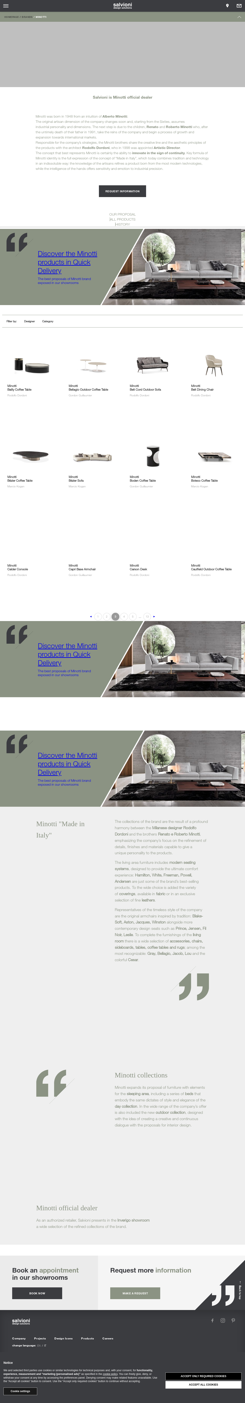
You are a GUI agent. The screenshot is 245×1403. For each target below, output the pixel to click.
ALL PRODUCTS (122, 219)
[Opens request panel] (239, 6)
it (45, 1345)
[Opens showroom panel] (227, 6)
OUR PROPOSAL (122, 214)
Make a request (135, 1293)
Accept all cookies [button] (203, 1384)
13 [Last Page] (147, 616)
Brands (27, 16)
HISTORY (122, 224)
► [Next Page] (154, 616)
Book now (37, 1293)
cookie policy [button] (110, 1374)
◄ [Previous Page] (91, 616)
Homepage (11, 16)
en (39, 1345)
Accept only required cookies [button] (203, 1376)
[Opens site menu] (6, 6)
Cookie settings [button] (20, 1391)
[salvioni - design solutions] (122, 6)
